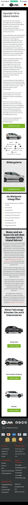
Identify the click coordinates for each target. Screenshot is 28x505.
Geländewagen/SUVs (20, 468)
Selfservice (4, 487)
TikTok (25, 422)
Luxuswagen (18, 475)
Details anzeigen (14, 346)
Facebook (16, 422)
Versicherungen (5, 490)
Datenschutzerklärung (7, 471)
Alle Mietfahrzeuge (20, 478)
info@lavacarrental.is (12, 428)
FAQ (16, 489)
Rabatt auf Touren (19, 492)
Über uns (3, 466)
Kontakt (3, 463)
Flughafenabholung (6, 484)
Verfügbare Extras (19, 487)
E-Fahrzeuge (18, 473)
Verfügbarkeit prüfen (14, 126)
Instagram (19, 422)
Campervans (18, 470)
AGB (2, 468)
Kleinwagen (18, 465)
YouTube (22, 422)
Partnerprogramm (6, 473)
